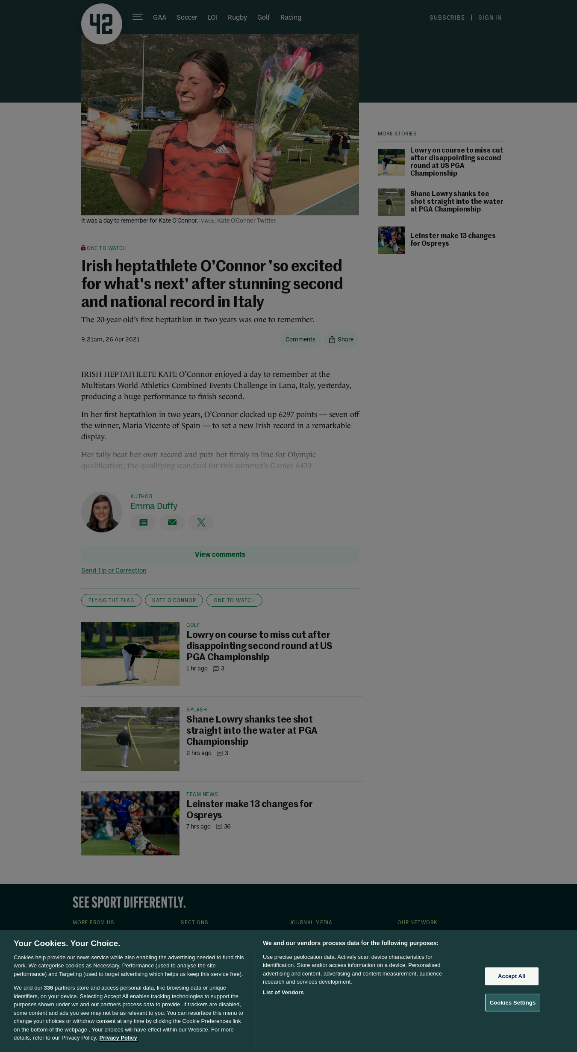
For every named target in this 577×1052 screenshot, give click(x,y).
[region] (288, 991)
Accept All (511, 976)
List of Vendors (283, 992)
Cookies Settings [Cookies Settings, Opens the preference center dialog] (513, 1002)
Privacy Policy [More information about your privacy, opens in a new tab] (118, 1037)
